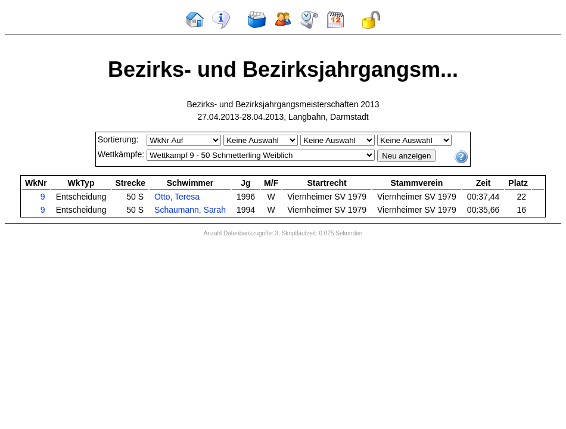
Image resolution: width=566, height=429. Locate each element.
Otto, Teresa (177, 196)
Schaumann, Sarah (190, 209)
